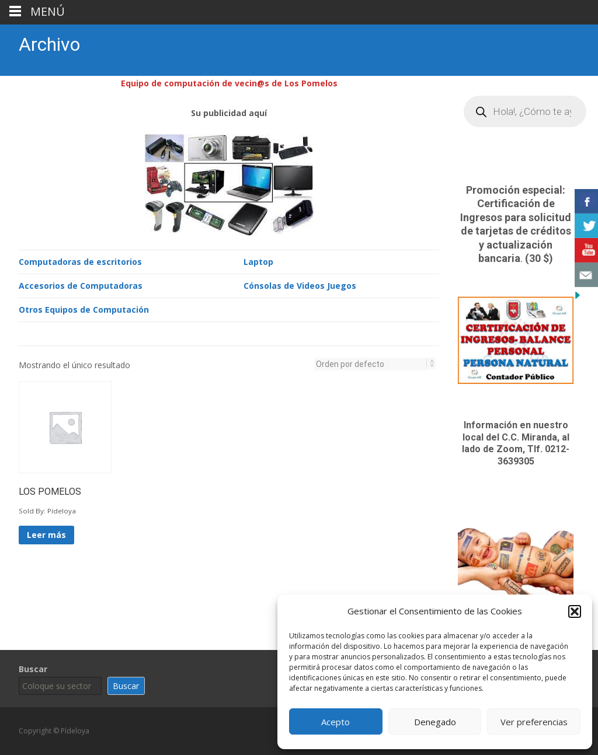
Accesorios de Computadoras (80, 284)
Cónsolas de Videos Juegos (300, 284)
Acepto (335, 722)
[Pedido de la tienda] (371, 362)
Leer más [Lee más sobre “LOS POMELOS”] (46, 533)
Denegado (435, 722)
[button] (574, 611)
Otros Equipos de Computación (84, 308)
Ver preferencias (534, 722)
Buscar (33, 668)
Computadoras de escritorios (80, 260)
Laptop (258, 260)
